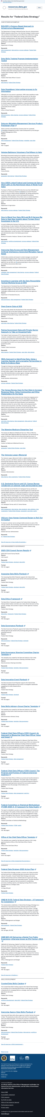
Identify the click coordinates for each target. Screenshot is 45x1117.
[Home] (20, 8)
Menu (39, 7)
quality (35, 511)
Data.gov (3, 1065)
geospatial (4, 176)
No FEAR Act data (6, 1100)
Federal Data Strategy (14, 82)
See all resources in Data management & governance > (15, 861)
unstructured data (22, 262)
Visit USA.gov (5, 1113)
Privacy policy (4, 1074)
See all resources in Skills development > (12, 1044)
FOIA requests (5, 1097)
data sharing (4, 82)
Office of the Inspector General (10, 1102)
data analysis (15, 50)
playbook (16, 562)
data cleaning (14, 115)
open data (32, 140)
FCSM (15, 825)
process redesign (24, 50)
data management (6, 50)
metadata (5, 130)
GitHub (15, 1071)
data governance (5, 115)
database (23, 191)
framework (11, 614)
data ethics (4, 614)
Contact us (3, 1076)
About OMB (4, 1092)
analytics (26, 793)
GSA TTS (22, 1065)
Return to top (4, 1052)
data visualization (13, 477)
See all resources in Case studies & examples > (13, 542)
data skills (22, 562)
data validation (32, 509)
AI (1, 536)
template (16, 668)
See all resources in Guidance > (9, 975)
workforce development (14, 241)
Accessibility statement (8, 1094)
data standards (23, 509)
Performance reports (7, 1105)
